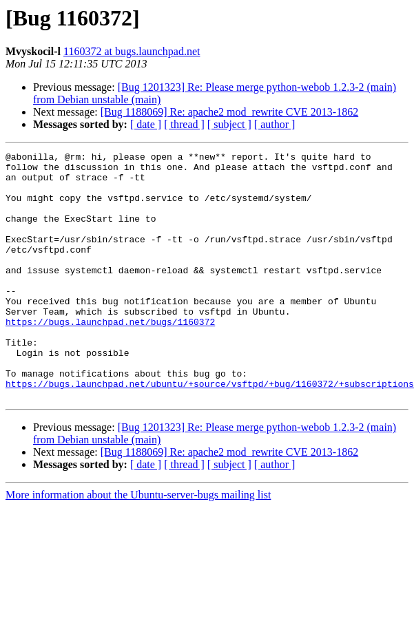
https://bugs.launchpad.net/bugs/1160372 (110, 356)
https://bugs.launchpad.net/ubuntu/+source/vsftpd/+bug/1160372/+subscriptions (210, 431)
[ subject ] (229, 124)
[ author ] (275, 124)
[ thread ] (184, 124)
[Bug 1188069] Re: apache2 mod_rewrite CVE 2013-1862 (229, 112)
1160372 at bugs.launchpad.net (131, 51)
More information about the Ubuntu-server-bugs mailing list (138, 544)
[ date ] (145, 124)
